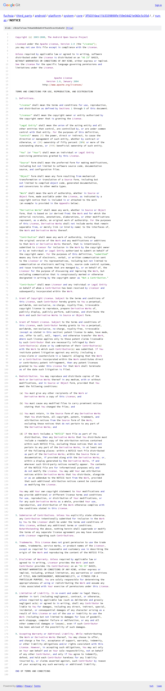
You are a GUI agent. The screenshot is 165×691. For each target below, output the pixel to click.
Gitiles (19, 685)
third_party (24, 16)
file (69, 28)
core (79, 16)
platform (54, 16)
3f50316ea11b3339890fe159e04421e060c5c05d (117, 16)
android (40, 16)
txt (151, 685)
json (159, 685)
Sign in (158, 5)
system (69, 16)
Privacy (28, 685)
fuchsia (9, 16)
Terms (37, 685)
